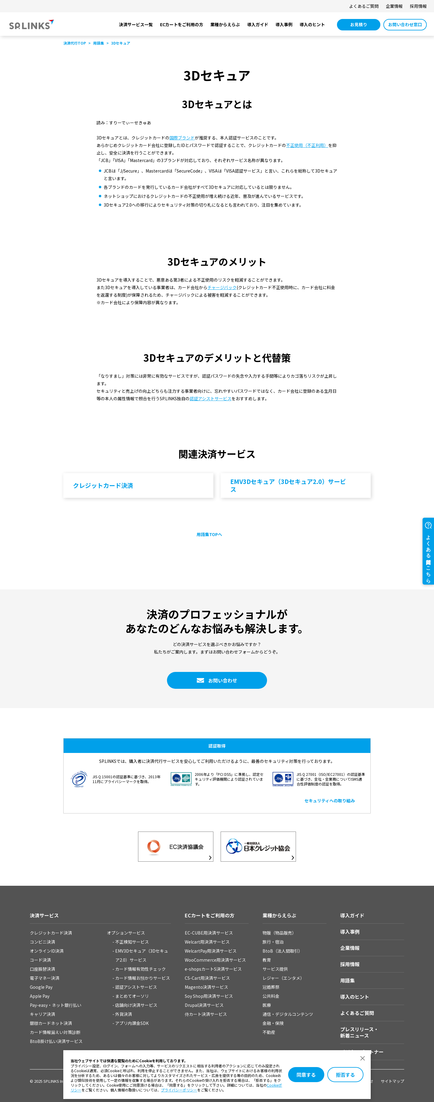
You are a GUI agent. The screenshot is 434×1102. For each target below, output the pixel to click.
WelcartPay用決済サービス (211, 951)
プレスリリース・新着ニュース (359, 1032)
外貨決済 (123, 1014)
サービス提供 (275, 969)
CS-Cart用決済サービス (207, 978)
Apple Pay (39, 996)
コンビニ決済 (42, 942)
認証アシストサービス (210, 398)
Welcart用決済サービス (207, 942)
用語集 (347, 980)
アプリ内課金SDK (132, 1023)
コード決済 (40, 960)
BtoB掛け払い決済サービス (56, 1041)
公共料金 (271, 996)
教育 (267, 960)
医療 (267, 1005)
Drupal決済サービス (204, 1005)
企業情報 (394, 6)
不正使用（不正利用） (307, 145)
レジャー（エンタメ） (283, 978)
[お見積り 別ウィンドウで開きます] (358, 24)
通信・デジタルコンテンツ (288, 1014)
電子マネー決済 (44, 978)
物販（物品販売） (279, 933)
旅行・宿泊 (273, 942)
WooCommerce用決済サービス (215, 960)
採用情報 (418, 6)
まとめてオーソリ (132, 996)
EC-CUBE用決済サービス (209, 933)
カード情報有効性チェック (140, 969)
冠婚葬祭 (271, 987)
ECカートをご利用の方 (181, 24)
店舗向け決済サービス (136, 1005)
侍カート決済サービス (206, 1014)
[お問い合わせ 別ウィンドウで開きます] (217, 680)
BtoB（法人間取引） (283, 951)
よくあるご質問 (364, 6)
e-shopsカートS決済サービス (213, 969)
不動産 (269, 1032)
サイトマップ (392, 1081)
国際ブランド (182, 138)
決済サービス (44, 915)
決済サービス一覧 (136, 24)
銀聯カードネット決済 (51, 1023)
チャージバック (222, 287)
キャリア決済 (42, 1014)
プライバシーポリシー (179, 1089)
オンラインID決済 (47, 951)
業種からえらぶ (225, 24)
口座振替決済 (42, 969)
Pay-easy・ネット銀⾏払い (55, 1005)
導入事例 (283, 24)
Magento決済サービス (206, 987)
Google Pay (41, 987)
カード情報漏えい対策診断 (55, 1032)
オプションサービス (126, 933)
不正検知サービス (132, 942)
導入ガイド (257, 24)
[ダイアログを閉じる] (362, 1058)
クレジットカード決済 (51, 933)
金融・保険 (273, 1023)
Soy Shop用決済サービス (209, 996)
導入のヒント (312, 24)
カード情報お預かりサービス (142, 978)
